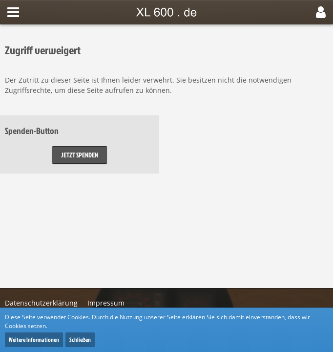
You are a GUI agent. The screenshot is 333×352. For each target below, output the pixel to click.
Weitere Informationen (34, 339)
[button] (13, 12)
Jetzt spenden (79, 154)
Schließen (80, 339)
